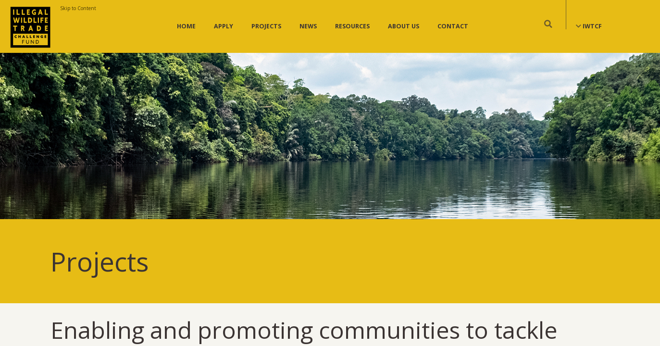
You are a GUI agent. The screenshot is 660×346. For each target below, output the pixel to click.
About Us (403, 26)
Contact (452, 26)
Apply (223, 26)
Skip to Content (78, 8)
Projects (266, 26)
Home (186, 26)
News (308, 26)
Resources (352, 26)
